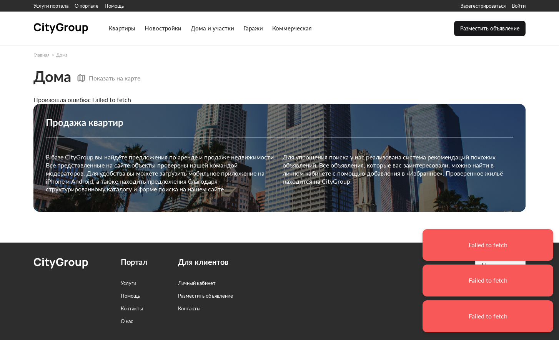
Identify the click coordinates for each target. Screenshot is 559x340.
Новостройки (163, 28)
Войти (519, 6)
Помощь (114, 6)
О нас (127, 321)
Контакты (132, 308)
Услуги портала (50, 6)
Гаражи (253, 28)
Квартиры (121, 28)
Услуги (128, 283)
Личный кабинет (197, 283)
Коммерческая (292, 28)
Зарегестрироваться (483, 6)
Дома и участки (212, 28)
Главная (41, 55)
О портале (86, 6)
